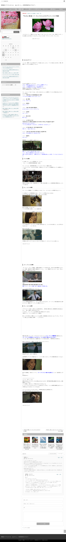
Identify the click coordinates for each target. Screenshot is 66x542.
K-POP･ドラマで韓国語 (31, 13)
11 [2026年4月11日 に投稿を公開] (15, 50)
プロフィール (45, 9)
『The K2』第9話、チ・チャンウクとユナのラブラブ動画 (31, 430)
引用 (61, 457)
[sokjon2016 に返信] (58, 474)
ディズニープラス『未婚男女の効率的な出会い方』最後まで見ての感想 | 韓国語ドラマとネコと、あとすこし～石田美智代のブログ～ (11, 104)
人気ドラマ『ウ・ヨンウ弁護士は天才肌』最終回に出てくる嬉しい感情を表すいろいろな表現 (59, 446)
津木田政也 (5, 112)
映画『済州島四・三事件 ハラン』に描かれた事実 (10, 72)
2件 (40, 13)
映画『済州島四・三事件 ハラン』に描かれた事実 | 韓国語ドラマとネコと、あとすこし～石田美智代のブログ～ (11, 115)
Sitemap (61, 9)
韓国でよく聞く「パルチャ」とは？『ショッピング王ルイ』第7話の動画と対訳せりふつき (27, 446)
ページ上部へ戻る (65, 531)
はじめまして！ (5, 97)
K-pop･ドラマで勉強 (13, 9)
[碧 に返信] (59, 457)
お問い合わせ (52, 9)
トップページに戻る (26, 527)
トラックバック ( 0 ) (53, 453)
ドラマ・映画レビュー (29, 9)
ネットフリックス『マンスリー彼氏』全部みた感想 (11, 74)
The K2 (37, 13)
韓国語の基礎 (21, 9)
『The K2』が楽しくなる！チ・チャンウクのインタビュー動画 (54, 430)
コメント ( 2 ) (60, 453)
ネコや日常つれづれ (37, 9)
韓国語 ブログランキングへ (7, 38)
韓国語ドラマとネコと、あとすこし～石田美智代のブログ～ (18, 5)
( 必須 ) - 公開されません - (29, 503)
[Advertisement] (43, 48)
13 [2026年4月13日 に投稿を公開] (3, 52)
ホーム (5, 9)
